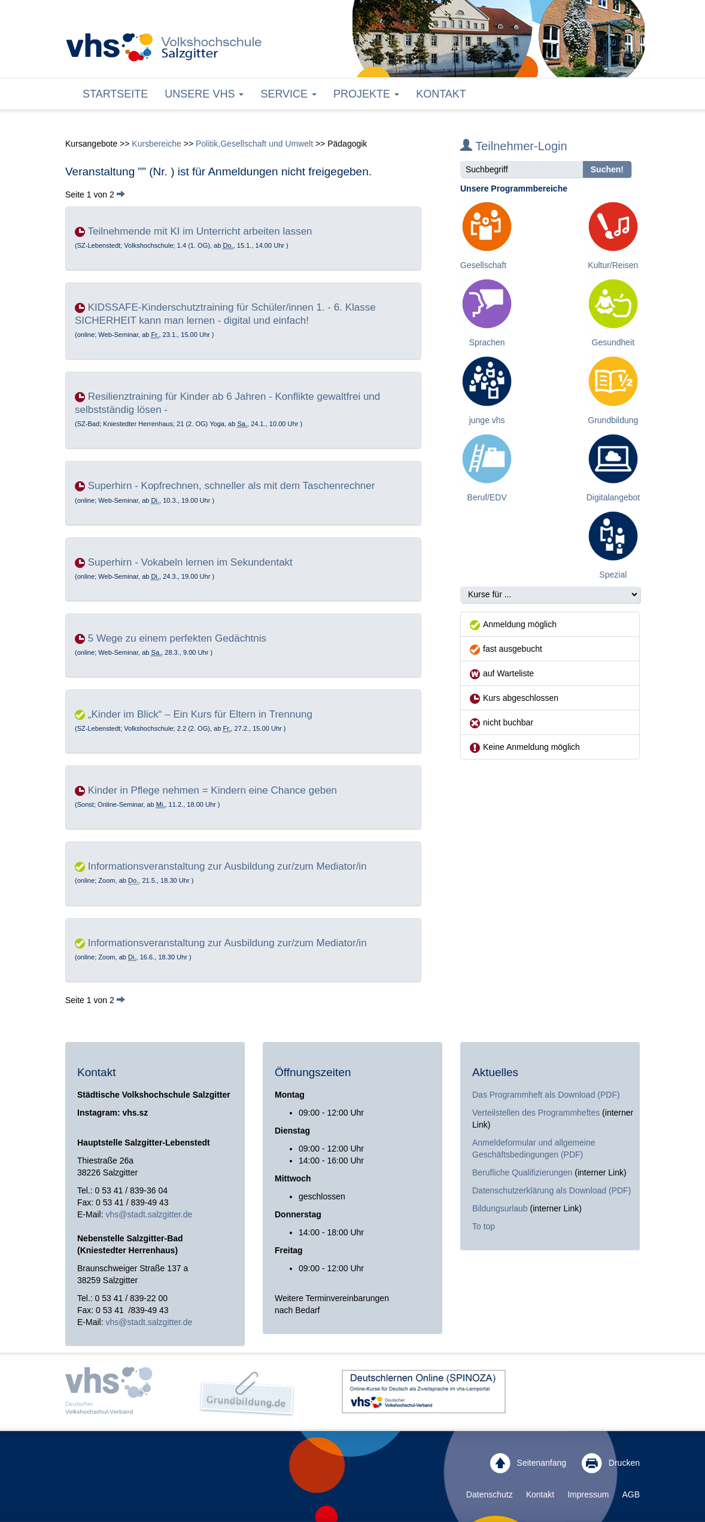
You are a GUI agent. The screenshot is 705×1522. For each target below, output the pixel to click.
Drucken (611, 1463)
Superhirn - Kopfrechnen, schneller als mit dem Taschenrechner (231, 485)
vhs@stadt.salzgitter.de (148, 1214)
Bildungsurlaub (500, 1208)
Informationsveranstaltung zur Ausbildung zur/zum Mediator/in (227, 866)
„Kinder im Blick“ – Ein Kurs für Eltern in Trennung (200, 714)
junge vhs (487, 420)
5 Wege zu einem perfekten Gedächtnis (177, 638)
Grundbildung (613, 420)
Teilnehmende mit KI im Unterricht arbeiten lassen (199, 231)
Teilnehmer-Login (513, 146)
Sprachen (487, 342)
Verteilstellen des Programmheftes (536, 1112)
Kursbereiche (156, 143)
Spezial (613, 574)
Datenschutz (489, 1494)
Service (288, 94)
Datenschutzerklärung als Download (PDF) (551, 1190)
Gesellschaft (483, 265)
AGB (631, 1494)
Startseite (115, 94)
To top (483, 1226)
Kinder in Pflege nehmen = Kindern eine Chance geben (212, 790)
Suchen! (607, 169)
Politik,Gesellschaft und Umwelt (254, 143)
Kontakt (441, 94)
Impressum (588, 1494)
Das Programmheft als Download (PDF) (546, 1094)
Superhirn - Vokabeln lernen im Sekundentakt (190, 562)
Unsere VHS (204, 94)
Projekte (366, 94)
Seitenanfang (528, 1463)
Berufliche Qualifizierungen (523, 1172)
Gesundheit (613, 342)
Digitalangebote (616, 497)
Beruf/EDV (487, 497)
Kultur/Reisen (613, 265)
